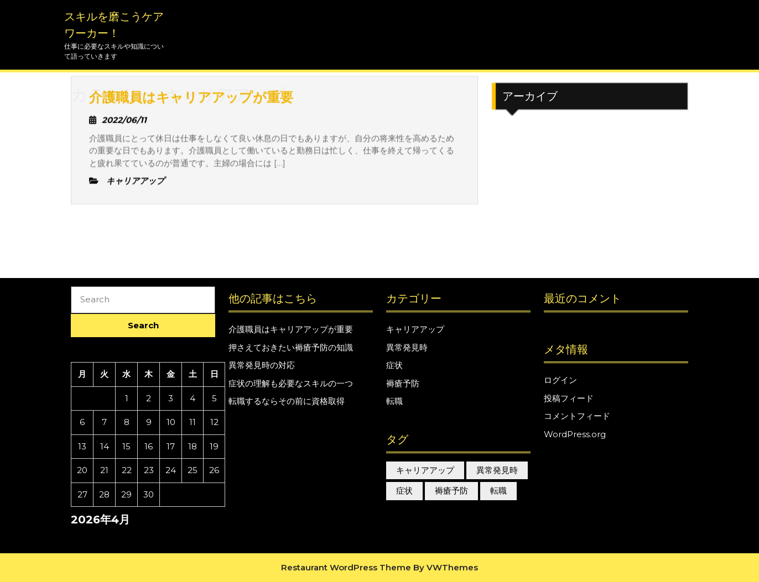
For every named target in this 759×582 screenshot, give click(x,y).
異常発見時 (407, 347)
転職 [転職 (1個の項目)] (498, 490)
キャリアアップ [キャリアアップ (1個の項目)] (425, 470)
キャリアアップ (415, 329)
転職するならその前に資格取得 (286, 401)
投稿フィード (569, 398)
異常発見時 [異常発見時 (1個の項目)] (497, 470)
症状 (394, 365)
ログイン (560, 380)
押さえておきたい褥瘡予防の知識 (290, 347)
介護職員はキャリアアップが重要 (290, 329)
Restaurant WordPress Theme (346, 567)
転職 (394, 401)
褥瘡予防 (402, 383)
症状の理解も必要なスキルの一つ (290, 383)
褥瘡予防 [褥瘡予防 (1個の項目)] (451, 490)
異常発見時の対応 (261, 365)
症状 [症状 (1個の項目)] (404, 490)
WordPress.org (575, 434)
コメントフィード (577, 416)
